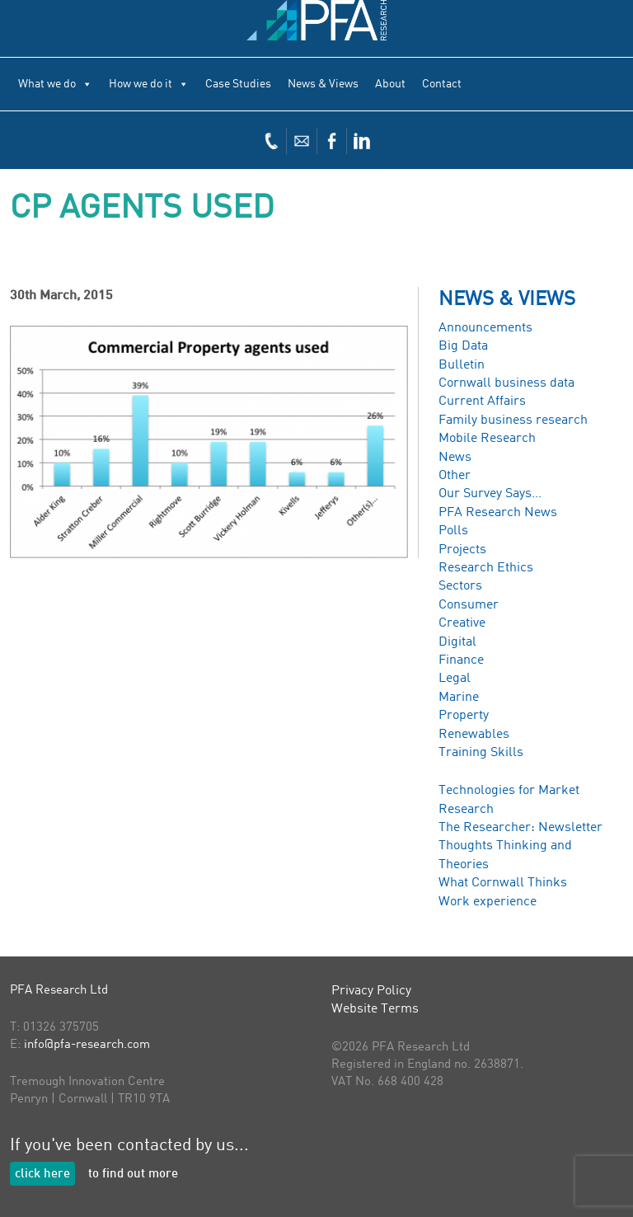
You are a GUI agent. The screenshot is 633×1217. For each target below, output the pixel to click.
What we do (55, 84)
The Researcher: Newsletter (520, 827)
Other (454, 475)
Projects (462, 550)
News (454, 457)
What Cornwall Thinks (502, 883)
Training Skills (480, 752)
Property (463, 715)
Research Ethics (485, 568)
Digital (457, 642)
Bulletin (461, 365)
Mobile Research (487, 438)
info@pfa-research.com (87, 1045)
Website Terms (375, 1009)
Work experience (487, 902)
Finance (461, 660)
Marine (458, 697)
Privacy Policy (371, 991)
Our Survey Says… (490, 493)
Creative (461, 623)
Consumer (468, 605)
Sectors (460, 586)
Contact (442, 84)
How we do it (149, 84)
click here (42, 1174)
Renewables (473, 734)
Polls (453, 531)
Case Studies (238, 84)
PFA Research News (497, 512)
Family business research (513, 420)
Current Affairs (482, 401)
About (390, 84)
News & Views (323, 84)
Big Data (463, 346)
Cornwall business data (506, 383)
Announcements (485, 328)
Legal (454, 678)
